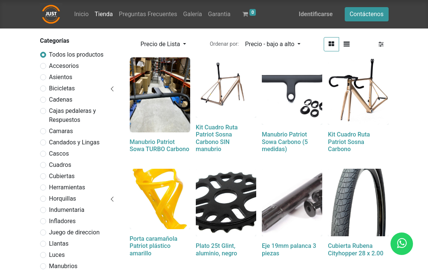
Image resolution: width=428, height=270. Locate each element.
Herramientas (67, 187)
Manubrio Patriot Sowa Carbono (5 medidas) (285, 141)
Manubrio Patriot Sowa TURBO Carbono (159, 145)
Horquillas (62, 198)
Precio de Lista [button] (161, 44)
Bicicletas (62, 88)
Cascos (59, 153)
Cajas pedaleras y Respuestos (72, 115)
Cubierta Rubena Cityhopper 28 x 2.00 (355, 249)
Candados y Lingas (74, 142)
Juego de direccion (74, 232)
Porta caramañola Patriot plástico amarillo (153, 245)
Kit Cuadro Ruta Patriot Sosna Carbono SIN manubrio (217, 138)
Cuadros (60, 164)
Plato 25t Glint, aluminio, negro (216, 249)
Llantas (59, 243)
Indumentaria (66, 209)
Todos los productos (76, 54)
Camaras (61, 131)
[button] (272, 44)
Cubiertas (62, 176)
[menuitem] (81, 14)
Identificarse (316, 14)
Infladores (62, 221)
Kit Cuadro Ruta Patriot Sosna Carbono (349, 141)
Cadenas (60, 99)
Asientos (60, 77)
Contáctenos (367, 14)
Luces (57, 254)
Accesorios (64, 65)
